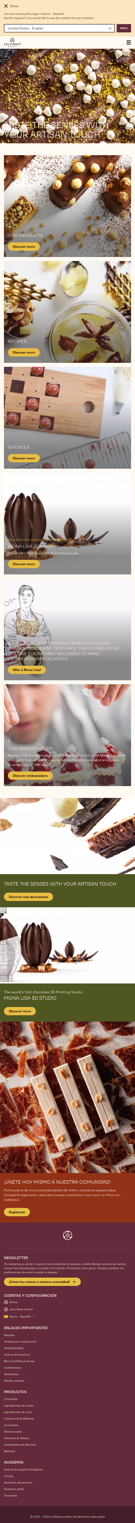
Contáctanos (12, 1367)
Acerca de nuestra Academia (23, 1469)
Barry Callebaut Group (19, 1361)
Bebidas (9, 1451)
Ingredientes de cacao (19, 1405)
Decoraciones (13, 1431)
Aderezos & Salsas (16, 1438)
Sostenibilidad (13, 1348)
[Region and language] (59, 28)
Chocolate (11, 1399)
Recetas (9, 1335)
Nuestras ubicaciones (18, 1482)
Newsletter (11, 1374)
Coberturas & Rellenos (19, 1418)
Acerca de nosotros (17, 1354)
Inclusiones (11, 1425)
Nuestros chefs (14, 1489)
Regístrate (17, 1212)
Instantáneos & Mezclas (20, 1444)
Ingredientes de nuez (18, 1412)
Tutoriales (10, 1495)
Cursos (8, 1476)
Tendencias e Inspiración (20, 1341)
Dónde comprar (14, 1380)
